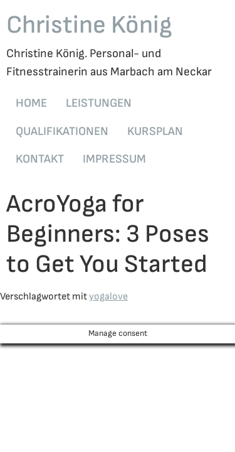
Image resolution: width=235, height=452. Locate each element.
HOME (31, 103)
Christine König (89, 25)
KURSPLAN (155, 131)
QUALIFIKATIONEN (62, 131)
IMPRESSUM (114, 159)
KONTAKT (40, 159)
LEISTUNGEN (99, 103)
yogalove (108, 297)
